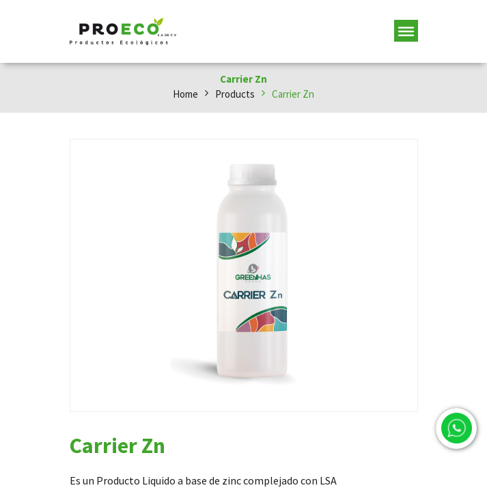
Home (185, 93)
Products (235, 93)
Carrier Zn (293, 93)
